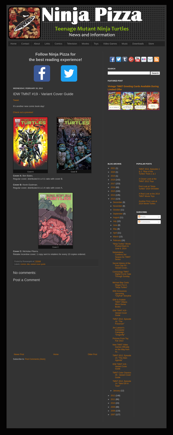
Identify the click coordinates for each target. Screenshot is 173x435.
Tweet (16, 100)
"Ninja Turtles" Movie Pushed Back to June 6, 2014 (122, 246)
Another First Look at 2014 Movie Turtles (148, 202)
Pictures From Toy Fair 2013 (120, 339)
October (117, 210)
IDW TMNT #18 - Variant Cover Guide (120, 366)
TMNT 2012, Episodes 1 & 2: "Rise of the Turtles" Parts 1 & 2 (149, 171)
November (118, 206)
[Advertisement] (133, 136)
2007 (113, 414)
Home (13, 43)
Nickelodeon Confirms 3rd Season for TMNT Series (121, 256)
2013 (113, 199)
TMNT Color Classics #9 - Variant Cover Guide (122, 375)
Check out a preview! (23, 112)
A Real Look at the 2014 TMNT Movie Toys (149, 195)
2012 (113, 395)
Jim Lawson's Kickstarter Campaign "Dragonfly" (119, 331)
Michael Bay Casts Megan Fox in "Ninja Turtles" (121, 284)
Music (125, 43)
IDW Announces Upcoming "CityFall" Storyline (122, 293)
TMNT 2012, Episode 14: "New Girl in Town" (122, 383)
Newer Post (19, 354)
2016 (113, 187)
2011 (113, 399)
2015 (113, 191)
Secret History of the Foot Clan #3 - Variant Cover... (121, 265)
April (115, 233)
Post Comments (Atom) (35, 359)
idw (28, 264)
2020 (113, 172)
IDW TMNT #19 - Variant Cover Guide (120, 312)
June (115, 225)
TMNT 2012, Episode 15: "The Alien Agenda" (122, 357)
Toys (96, 43)
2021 (113, 168)
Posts (142, 217)
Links (47, 43)
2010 (113, 403)
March (116, 236)
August (116, 217)
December (118, 202)
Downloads (138, 43)
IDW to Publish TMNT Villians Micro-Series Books (120, 303)
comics (23, 264)
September (118, 214)
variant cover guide (38, 264)
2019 (113, 176)
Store (151, 43)
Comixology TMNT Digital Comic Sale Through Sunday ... (122, 275)
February (117, 240)
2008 (113, 411)
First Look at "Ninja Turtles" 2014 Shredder (149, 187)
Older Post (92, 354)
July (115, 221)
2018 (113, 180)
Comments (144, 222)
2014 (113, 195)
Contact (25, 43)
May (115, 229)
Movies (85, 43)
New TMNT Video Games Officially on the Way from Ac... (121, 348)
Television (72, 43)
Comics (58, 43)
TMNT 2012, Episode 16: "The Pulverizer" (122, 321)
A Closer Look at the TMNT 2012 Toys (148, 180)
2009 (113, 407)
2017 (113, 184)
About (37, 43)
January (117, 391)
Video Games (110, 43)
